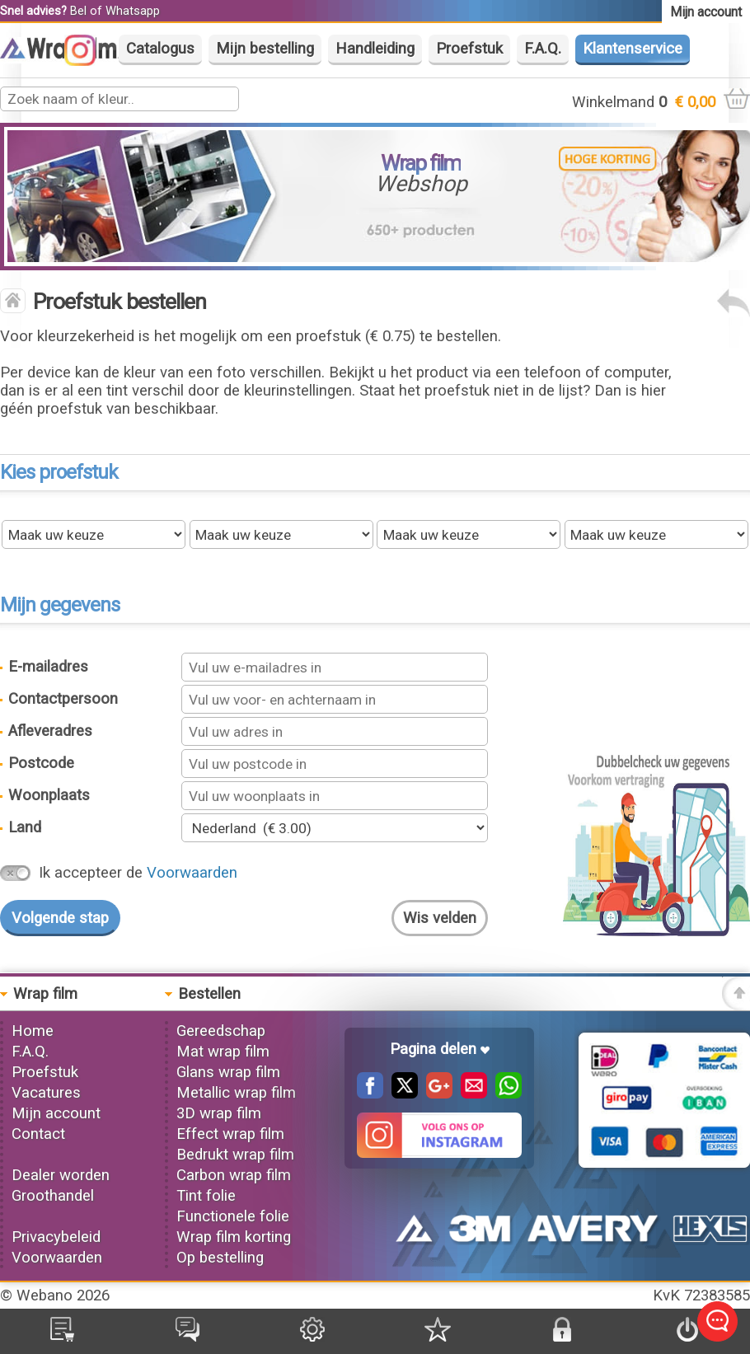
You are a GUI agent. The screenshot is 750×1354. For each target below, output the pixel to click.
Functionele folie (232, 1216)
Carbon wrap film (233, 1175)
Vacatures (46, 1093)
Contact (38, 1134)
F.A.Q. (542, 49)
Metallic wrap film (236, 1093)
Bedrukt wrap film (235, 1155)
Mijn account (56, 1113)
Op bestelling (220, 1258)
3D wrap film (218, 1113)
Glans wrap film (228, 1072)
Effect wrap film (230, 1134)
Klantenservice (632, 49)
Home (33, 1031)
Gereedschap (220, 1031)
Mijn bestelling (265, 49)
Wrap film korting (233, 1237)
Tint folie (206, 1196)
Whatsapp (132, 10)
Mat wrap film (223, 1051)
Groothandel (53, 1196)
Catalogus (160, 49)
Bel (78, 10)
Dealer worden (61, 1175)
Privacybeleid (56, 1237)
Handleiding (375, 49)
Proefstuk (469, 49)
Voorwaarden (192, 873)
